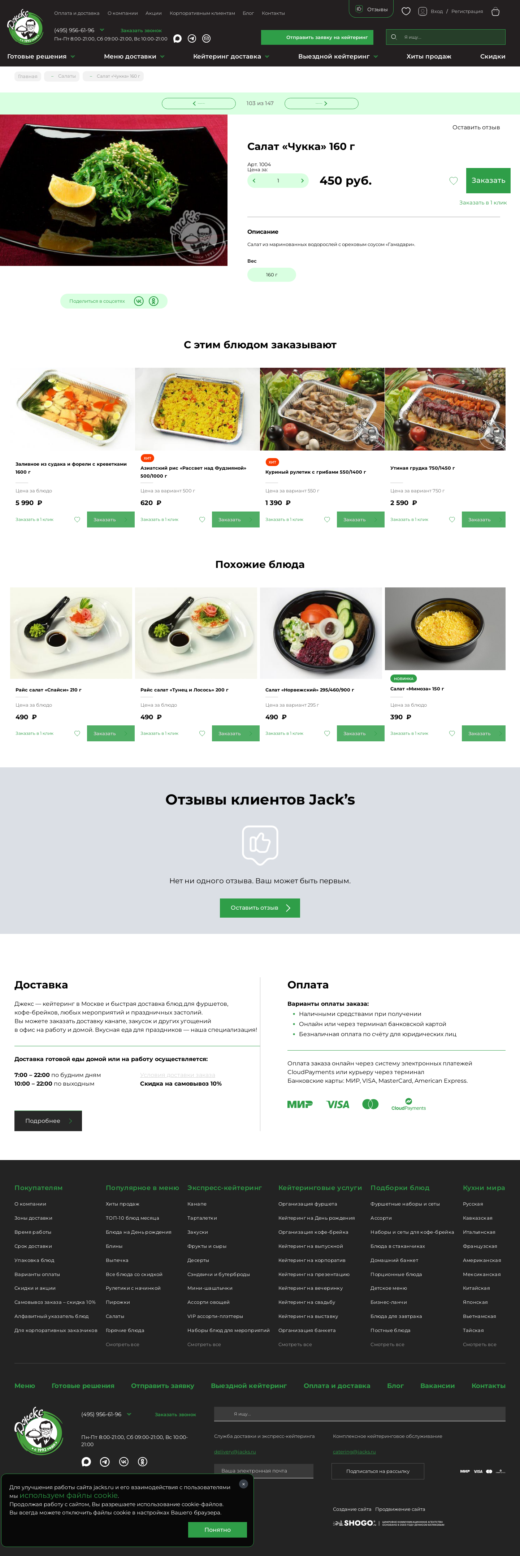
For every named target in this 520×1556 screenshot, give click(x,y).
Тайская (473, 1329)
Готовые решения (37, 56)
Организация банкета (307, 1329)
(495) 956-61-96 (74, 30)
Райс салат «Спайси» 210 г (61, 684)
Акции (154, 13)
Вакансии (437, 1385)
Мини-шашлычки (210, 1287)
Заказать (459, 181)
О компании (123, 13)
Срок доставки (33, 1245)
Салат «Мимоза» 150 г (429, 688)
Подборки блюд (399, 1187)
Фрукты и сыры (206, 1245)
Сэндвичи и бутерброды (218, 1273)
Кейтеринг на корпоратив (312, 1259)
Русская (473, 1203)
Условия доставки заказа (177, 1074)
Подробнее (42, 1120)
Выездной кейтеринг (334, 56)
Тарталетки (202, 1217)
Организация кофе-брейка (313, 1231)
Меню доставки (130, 56)
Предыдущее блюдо (203, 102)
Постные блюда (390, 1329)
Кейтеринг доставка (227, 56)
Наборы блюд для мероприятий (228, 1329)
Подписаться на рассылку (378, 1470)
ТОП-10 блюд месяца (132, 1217)
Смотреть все (123, 1343)
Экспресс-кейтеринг (224, 1187)
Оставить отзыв (483, 127)
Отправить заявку (162, 1385)
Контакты (273, 13)
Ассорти (381, 1217)
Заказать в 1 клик (458, 202)
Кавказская (478, 1217)
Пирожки (118, 1301)
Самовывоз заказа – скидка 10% (55, 1301)
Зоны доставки (33, 1217)
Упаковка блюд (34, 1259)
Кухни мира (484, 1187)
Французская (480, 1245)
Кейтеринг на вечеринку (310, 1287)
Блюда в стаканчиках (397, 1245)
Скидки (493, 56)
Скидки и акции (35, 1287)
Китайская (476, 1287)
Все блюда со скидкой (134, 1273)
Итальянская (479, 1231)
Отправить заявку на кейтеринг (327, 37)
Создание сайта (352, 1510)
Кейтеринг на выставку (308, 1315)
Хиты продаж (429, 56)
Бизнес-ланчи (388, 1301)
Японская (475, 1301)
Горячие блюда (125, 1329)
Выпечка (117, 1259)
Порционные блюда (396, 1273)
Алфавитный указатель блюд (51, 1315)
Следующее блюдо (317, 102)
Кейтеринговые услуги (320, 1187)
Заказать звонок (141, 30)
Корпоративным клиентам (202, 13)
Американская (482, 1259)
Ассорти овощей (208, 1301)
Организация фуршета (307, 1203)
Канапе (197, 1203)
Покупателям (38, 1187)
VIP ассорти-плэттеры (215, 1315)
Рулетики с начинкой (133, 1287)
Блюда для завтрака (396, 1315)
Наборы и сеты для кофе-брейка (412, 1231)
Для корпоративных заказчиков (56, 1329)
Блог (248, 13)
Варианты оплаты (37, 1273)
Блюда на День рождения (139, 1231)
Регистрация (467, 11)
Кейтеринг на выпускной (310, 1245)
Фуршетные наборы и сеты (405, 1203)
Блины (114, 1245)
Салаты (115, 1315)
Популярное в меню (142, 1187)
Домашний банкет (394, 1259)
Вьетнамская (480, 1315)
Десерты (198, 1259)
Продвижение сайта (400, 1510)
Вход (437, 11)
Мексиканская (482, 1273)
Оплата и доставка (77, 13)
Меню (24, 1385)
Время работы (33, 1231)
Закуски (197, 1231)
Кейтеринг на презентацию (314, 1273)
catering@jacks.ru (354, 1451)
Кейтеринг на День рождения (316, 1217)
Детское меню (388, 1287)
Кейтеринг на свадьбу (306, 1301)
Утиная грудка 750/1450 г (434, 468)
